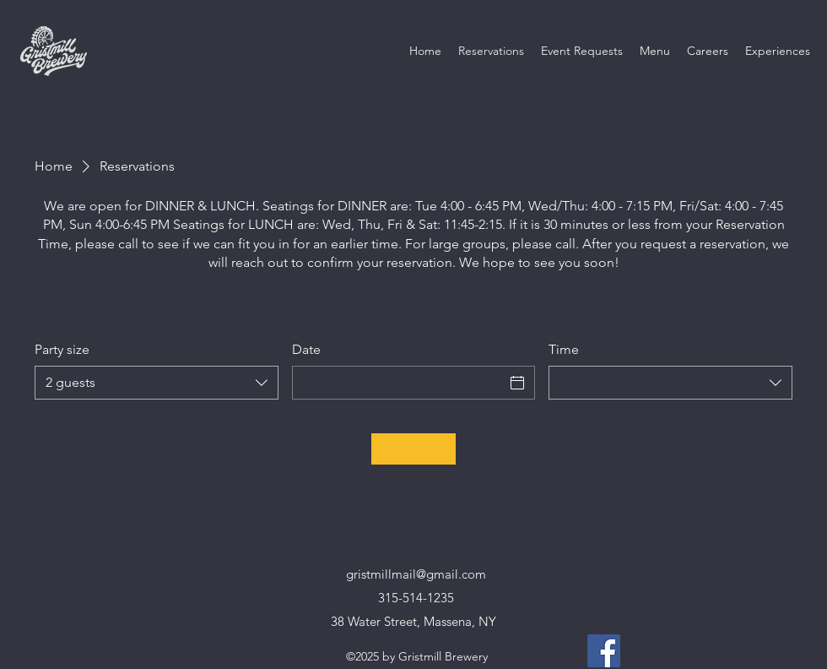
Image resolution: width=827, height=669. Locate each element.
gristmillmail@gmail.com (416, 574)
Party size (62, 349)
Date (306, 349)
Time (564, 349)
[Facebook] (603, 650)
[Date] (399, 383)
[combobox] (156, 383)
